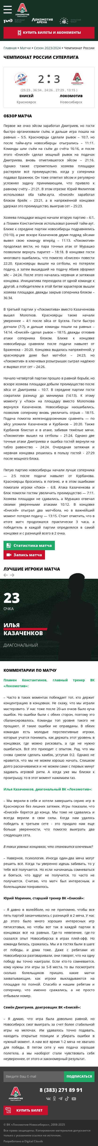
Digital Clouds (33, 1141)
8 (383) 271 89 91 (61, 1089)
